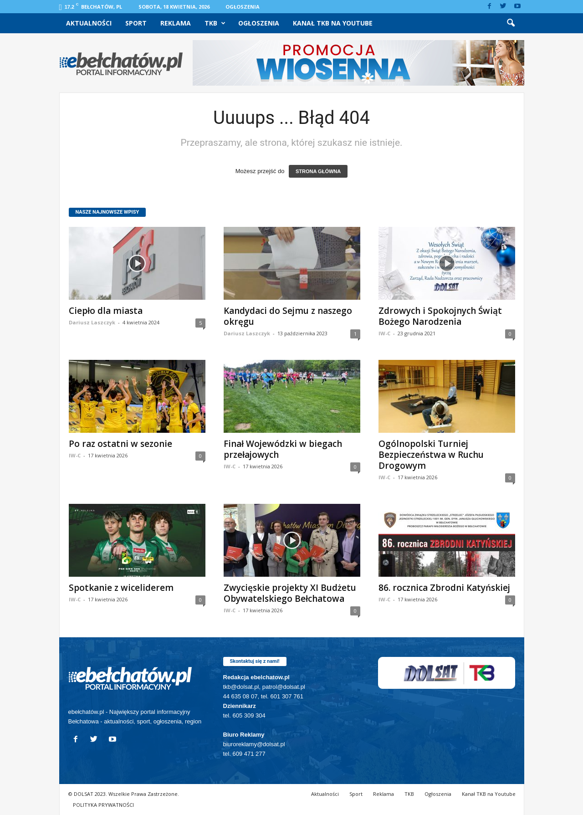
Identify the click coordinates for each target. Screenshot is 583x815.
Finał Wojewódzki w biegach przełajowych (283, 449)
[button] (511, 23)
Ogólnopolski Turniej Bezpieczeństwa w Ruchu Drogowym (431, 455)
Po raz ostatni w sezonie (120, 444)
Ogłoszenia (242, 6)
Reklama (175, 23)
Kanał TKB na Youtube (333, 23)
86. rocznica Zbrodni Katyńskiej (444, 588)
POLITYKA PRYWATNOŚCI (103, 804)
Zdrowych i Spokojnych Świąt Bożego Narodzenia (440, 316)
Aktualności (89, 23)
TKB (215, 23)
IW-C (384, 333)
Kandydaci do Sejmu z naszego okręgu (288, 316)
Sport (136, 23)
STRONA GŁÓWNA (318, 171)
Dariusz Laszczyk (92, 322)
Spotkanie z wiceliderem (121, 588)
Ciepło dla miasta (106, 311)
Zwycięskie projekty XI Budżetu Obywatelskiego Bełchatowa (290, 593)
